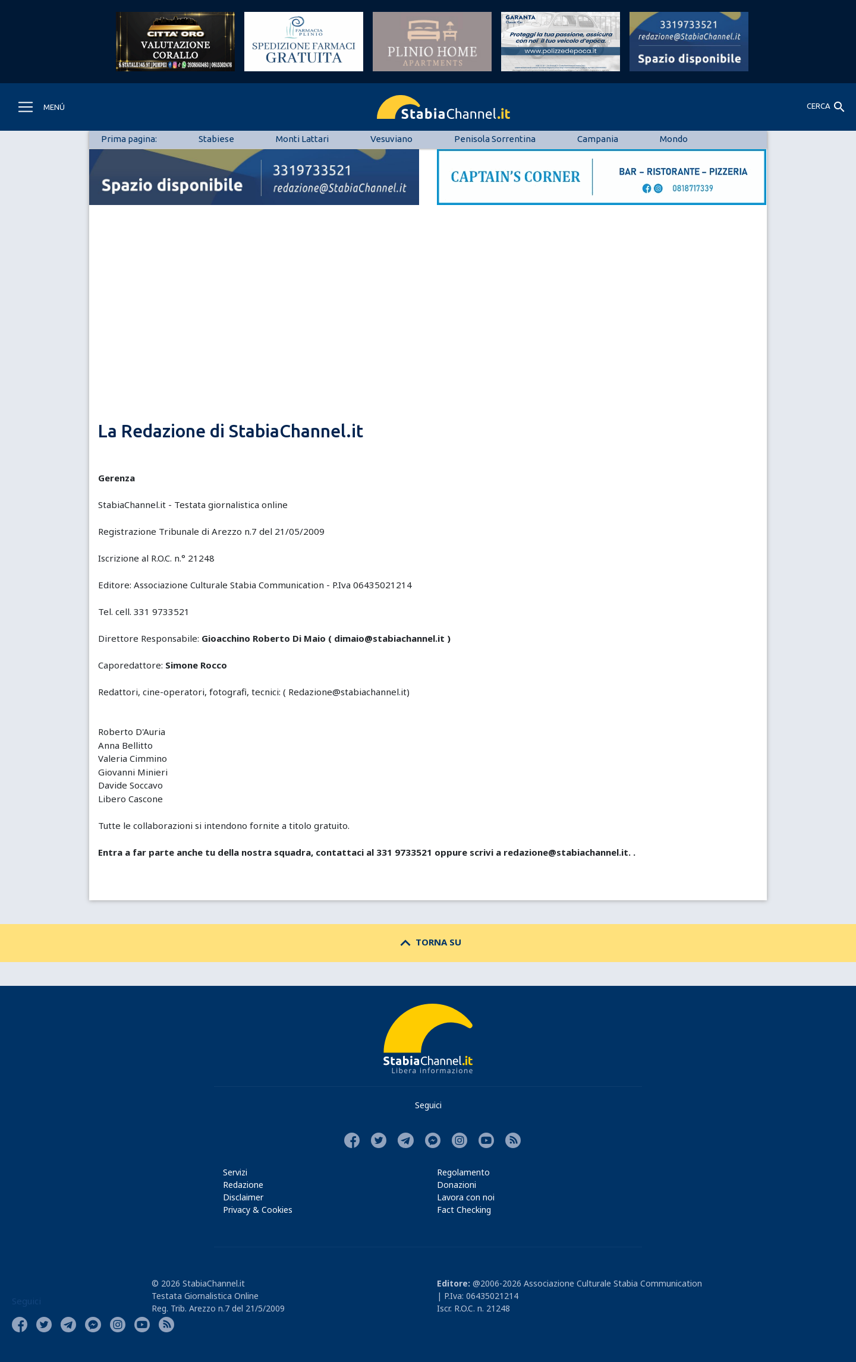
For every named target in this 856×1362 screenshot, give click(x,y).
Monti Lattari (302, 139)
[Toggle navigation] (41, 107)
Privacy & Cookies (257, 1209)
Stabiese (216, 139)
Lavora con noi (466, 1197)
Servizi (235, 1172)
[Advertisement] (428, 333)
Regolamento (463, 1172)
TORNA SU (428, 942)
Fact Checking (464, 1209)
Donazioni (456, 1184)
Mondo (674, 139)
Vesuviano (391, 139)
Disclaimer (243, 1197)
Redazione (243, 1184)
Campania (597, 139)
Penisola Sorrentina (495, 139)
